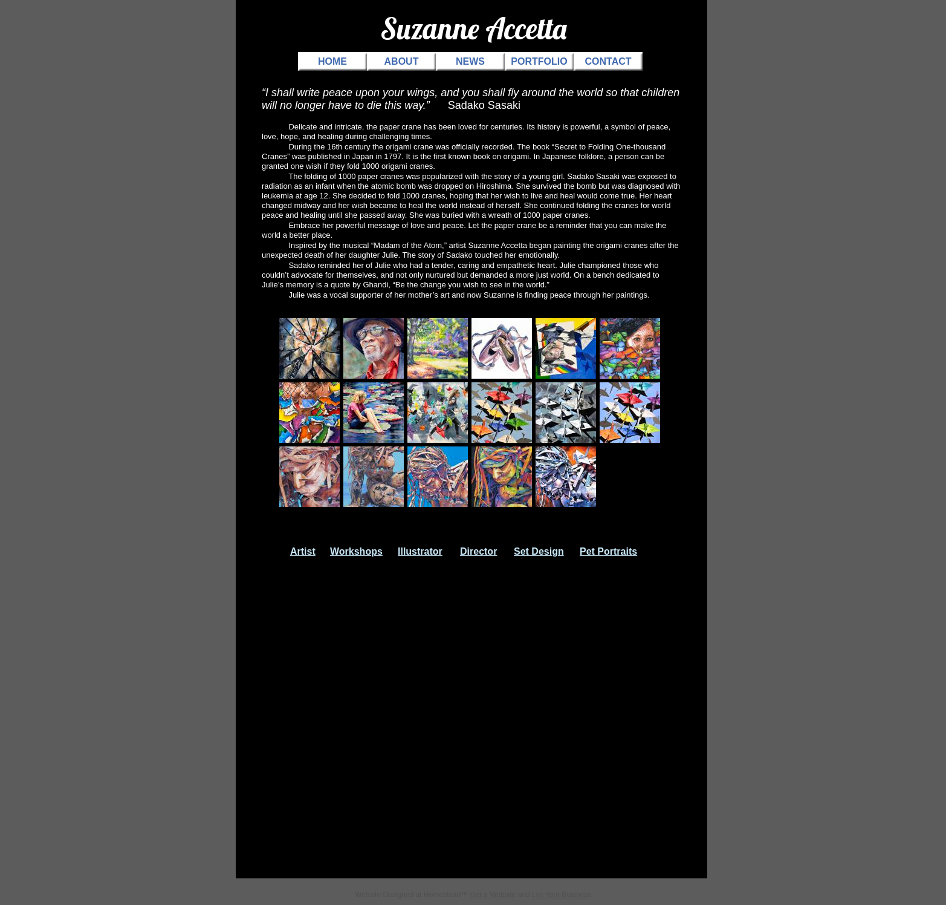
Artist (303, 551)
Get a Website (493, 894)
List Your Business (561, 894)
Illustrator (420, 551)
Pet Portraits (608, 551)
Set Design (539, 551)
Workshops (356, 551)
